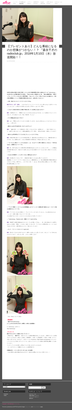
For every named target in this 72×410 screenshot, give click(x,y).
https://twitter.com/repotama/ (43, 339)
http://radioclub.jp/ (11, 328)
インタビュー (7, 40)
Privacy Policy (28, 406)
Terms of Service (36, 406)
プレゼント (13, 40)
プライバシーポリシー (34, 397)
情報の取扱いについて (34, 395)
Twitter (5, 395)
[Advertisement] (32, 74)
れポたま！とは (32, 394)
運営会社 (31, 398)
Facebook (6, 394)
